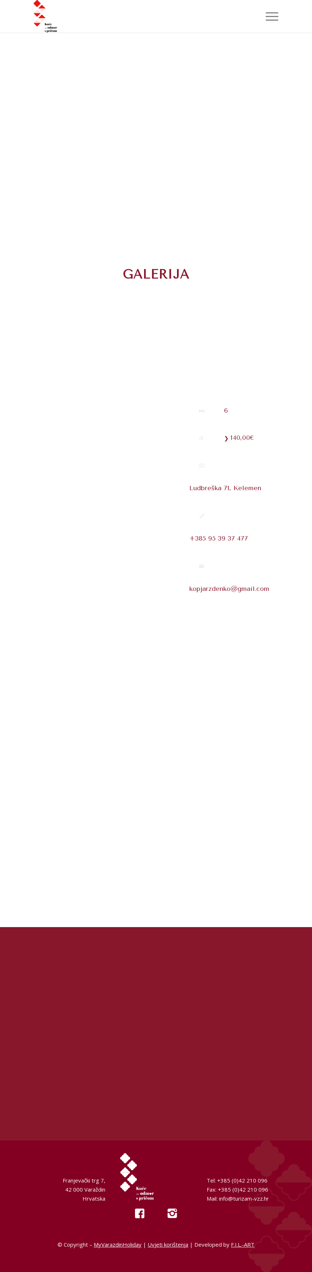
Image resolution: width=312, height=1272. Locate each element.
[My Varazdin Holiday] (58, 16)
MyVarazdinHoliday (118, 1244)
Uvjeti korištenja (168, 1244)
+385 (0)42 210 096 (242, 1180)
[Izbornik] (268, 16)
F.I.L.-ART (242, 1244)
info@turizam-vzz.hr (244, 1198)
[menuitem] (268, 16)
